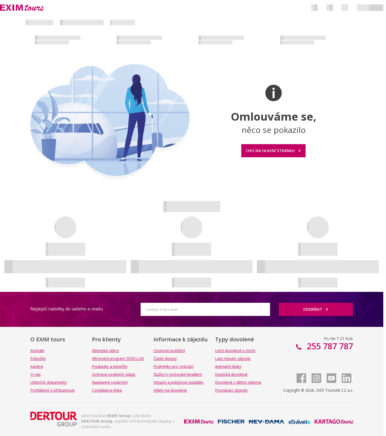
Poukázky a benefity (109, 366)
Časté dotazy (165, 358)
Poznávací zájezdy (231, 390)
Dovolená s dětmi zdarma (238, 382)
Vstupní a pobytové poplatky (178, 382)
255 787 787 (329, 346)
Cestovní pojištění (169, 350)
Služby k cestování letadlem (177, 374)
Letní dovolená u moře (235, 350)
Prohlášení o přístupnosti (52, 390)
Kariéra (36, 366)
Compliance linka (107, 390)
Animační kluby (228, 366)
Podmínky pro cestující (173, 366)
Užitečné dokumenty (48, 382)
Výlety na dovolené (170, 390)
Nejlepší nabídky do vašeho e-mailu (66, 309)
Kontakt (37, 350)
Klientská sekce (105, 350)
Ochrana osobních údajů (113, 374)
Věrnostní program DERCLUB (118, 358)
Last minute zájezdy (233, 358)
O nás (35, 374)
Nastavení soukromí (109, 382)
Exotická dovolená (231, 374)
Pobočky (38, 358)
